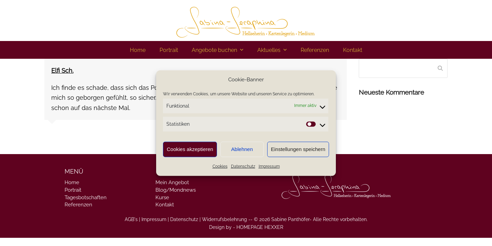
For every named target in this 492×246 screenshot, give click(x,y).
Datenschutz (243, 166)
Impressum (269, 166)
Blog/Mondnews (175, 190)
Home (72, 182)
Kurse (162, 197)
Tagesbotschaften (86, 197)
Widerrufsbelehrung (224, 219)
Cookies (220, 166)
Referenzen (78, 205)
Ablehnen (242, 149)
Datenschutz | (185, 219)
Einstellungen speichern (298, 149)
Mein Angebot (172, 182)
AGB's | (132, 219)
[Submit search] (440, 68)
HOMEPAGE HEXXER (259, 227)
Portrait (73, 190)
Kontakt (164, 205)
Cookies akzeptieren (190, 149)
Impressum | (155, 219)
